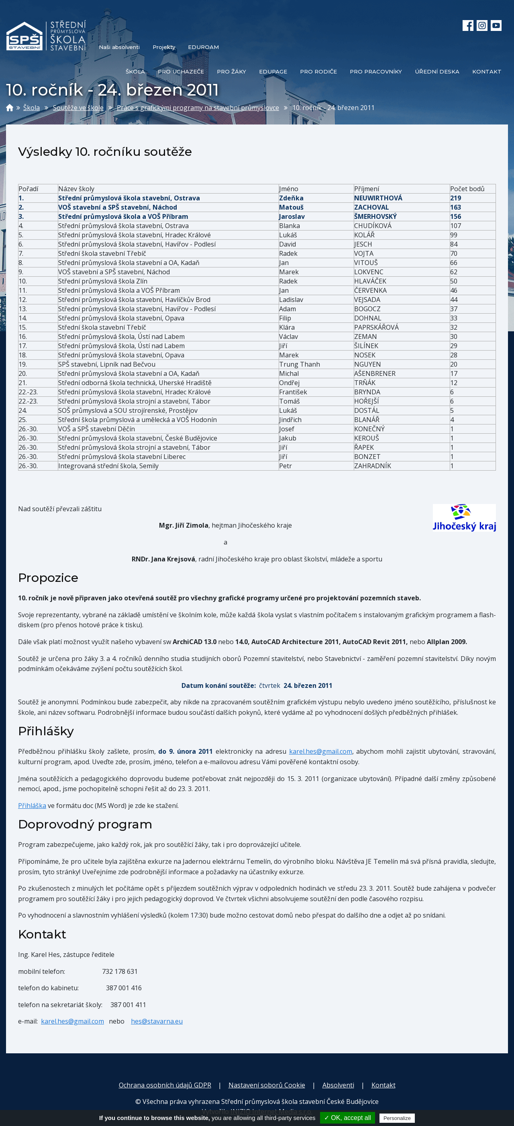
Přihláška (32, 814)
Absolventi (338, 1094)
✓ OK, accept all (347, 1117)
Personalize (397, 1118)
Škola (31, 117)
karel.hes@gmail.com (320, 761)
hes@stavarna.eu (157, 1030)
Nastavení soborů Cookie (266, 1094)
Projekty (164, 47)
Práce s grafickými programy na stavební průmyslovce (198, 117)
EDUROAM (203, 47)
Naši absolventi (119, 47)
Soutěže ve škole (78, 117)
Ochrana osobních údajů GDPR (165, 1094)
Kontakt (383, 1094)
